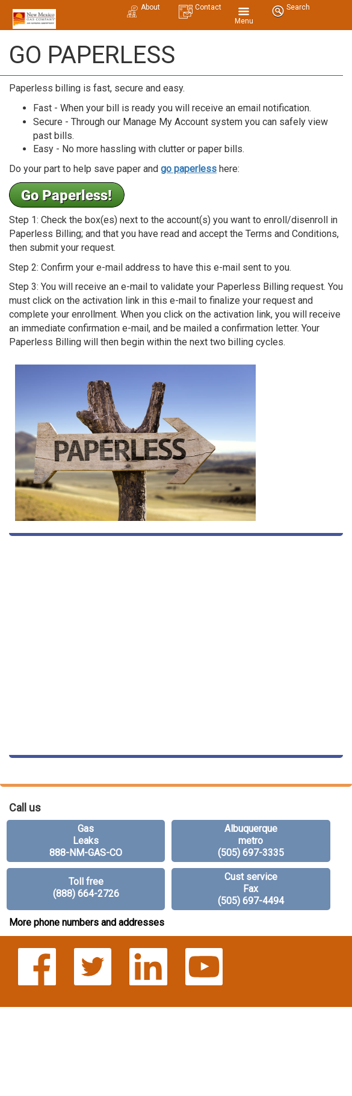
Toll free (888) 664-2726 (86, 887)
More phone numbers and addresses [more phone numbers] (86, 922)
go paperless (189, 168)
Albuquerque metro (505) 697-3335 (251, 840)
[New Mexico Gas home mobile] (32, 15)
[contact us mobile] (200, 6)
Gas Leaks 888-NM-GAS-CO (85, 840)
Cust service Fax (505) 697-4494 (251, 889)
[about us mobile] (143, 6)
